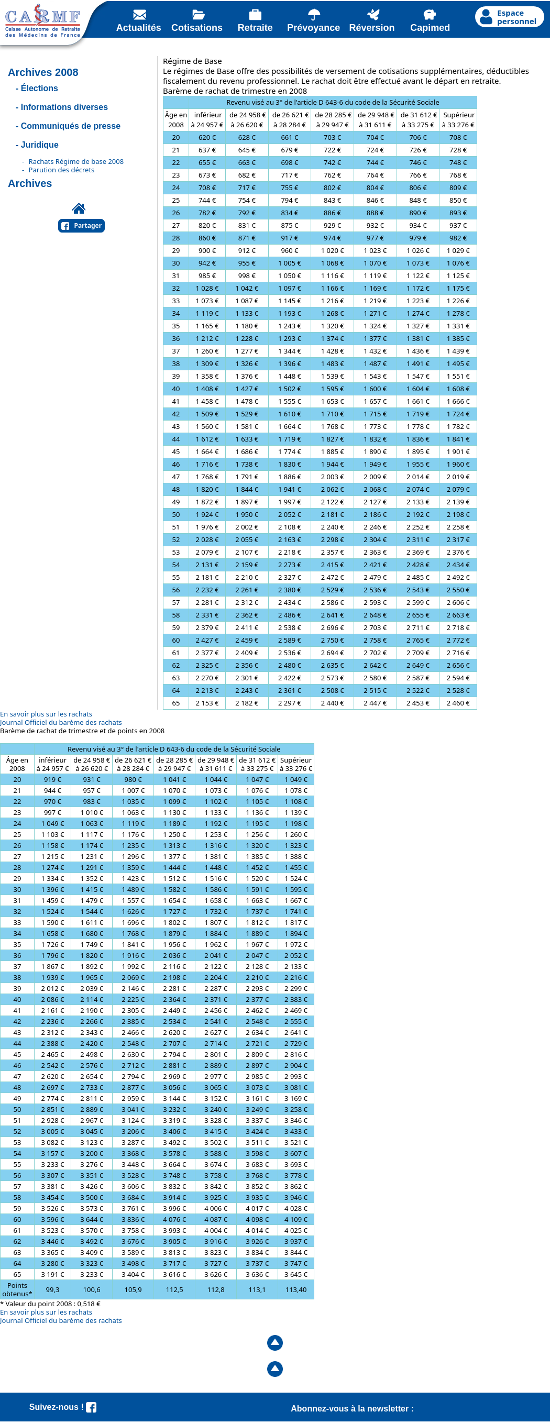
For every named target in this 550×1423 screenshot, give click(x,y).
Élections (39, 88)
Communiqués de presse (70, 126)
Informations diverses (64, 107)
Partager (88, 225)
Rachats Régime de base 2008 (76, 161)
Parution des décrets (62, 169)
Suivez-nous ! (62, 1407)
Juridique (40, 144)
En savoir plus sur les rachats (46, 714)
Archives (30, 183)
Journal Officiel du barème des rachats (61, 722)
